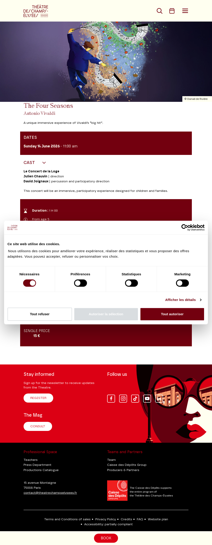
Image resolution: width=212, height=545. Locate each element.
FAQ (140, 519)
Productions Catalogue (41, 470)
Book (106, 538)
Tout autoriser (172, 314)
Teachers (31, 460)
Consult (37, 426)
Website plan (158, 519)
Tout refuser (39, 314)
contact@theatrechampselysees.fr (50, 492)
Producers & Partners (123, 470)
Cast (30, 163)
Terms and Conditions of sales (67, 519)
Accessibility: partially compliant (108, 524)
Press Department (37, 465)
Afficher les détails (180, 300)
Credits (126, 519)
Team (111, 460)
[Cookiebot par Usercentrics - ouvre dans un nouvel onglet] (185, 227)
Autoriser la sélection (106, 314)
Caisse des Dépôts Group (127, 465)
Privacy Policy (105, 519)
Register (38, 398)
